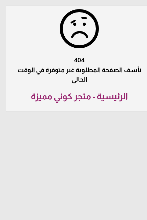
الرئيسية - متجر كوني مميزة (73, 96)
